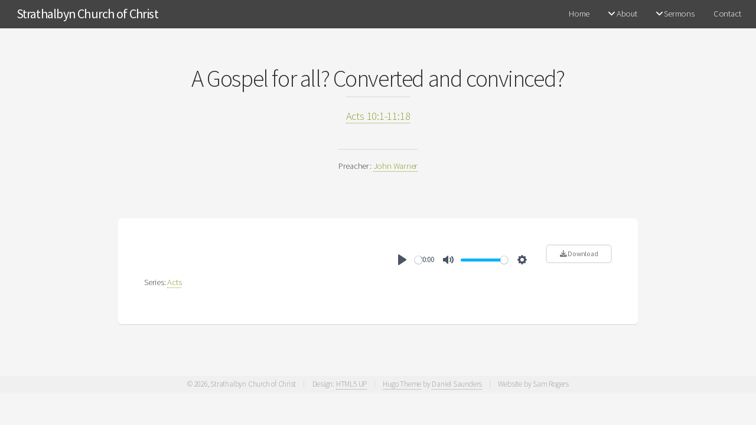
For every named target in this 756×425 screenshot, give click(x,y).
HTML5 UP (351, 384)
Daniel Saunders (457, 384)
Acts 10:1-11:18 (378, 116)
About (622, 13)
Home (579, 13)
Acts (174, 282)
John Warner (395, 166)
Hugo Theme (402, 384)
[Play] (402, 259)
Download (579, 253)
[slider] (418, 260)
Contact (727, 13)
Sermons (675, 13)
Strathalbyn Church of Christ (87, 13)
